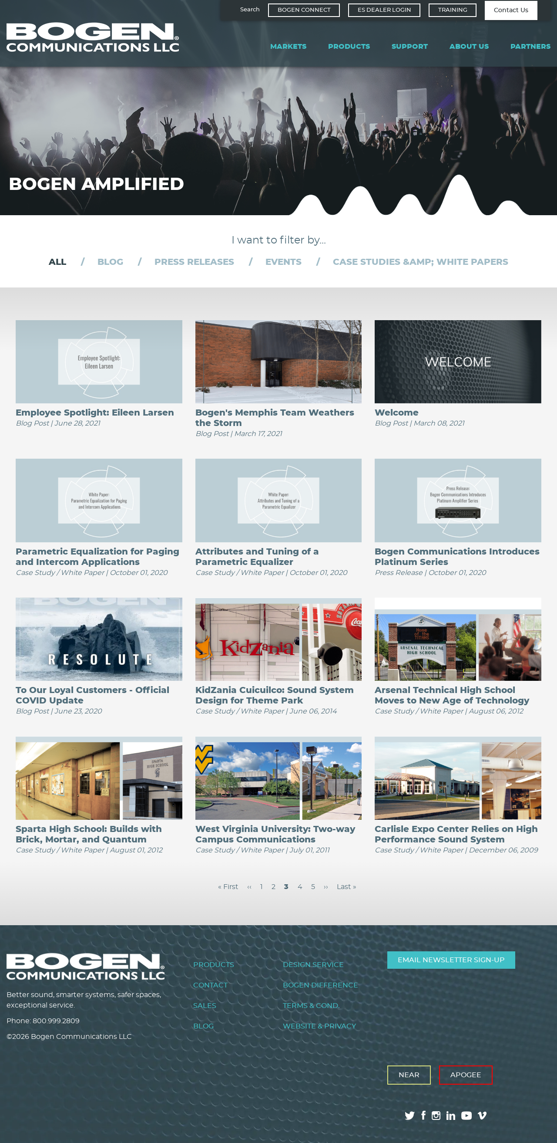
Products (349, 46)
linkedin (450, 1115)
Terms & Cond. (311, 1005)
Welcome (397, 412)
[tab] (57, 262)
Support (410, 46)
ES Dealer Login (384, 10)
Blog (110, 262)
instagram (436, 1115)
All (57, 262)
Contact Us (511, 10)
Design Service (313, 964)
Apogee (465, 1074)
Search (250, 10)
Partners (530, 46)
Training (452, 10)
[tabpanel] (278, 606)
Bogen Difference (320, 984)
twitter (410, 1115)
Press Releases (194, 262)
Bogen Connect (304, 10)
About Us (469, 46)
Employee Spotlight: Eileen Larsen (95, 412)
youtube (466, 1115)
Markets (288, 46)
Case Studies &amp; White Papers (420, 262)
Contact (210, 984)
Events (283, 262)
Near (409, 1074)
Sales (204, 1005)
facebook (423, 1114)
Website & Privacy (319, 1026)
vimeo (483, 1115)
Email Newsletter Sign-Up (451, 959)
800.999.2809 (56, 1020)
